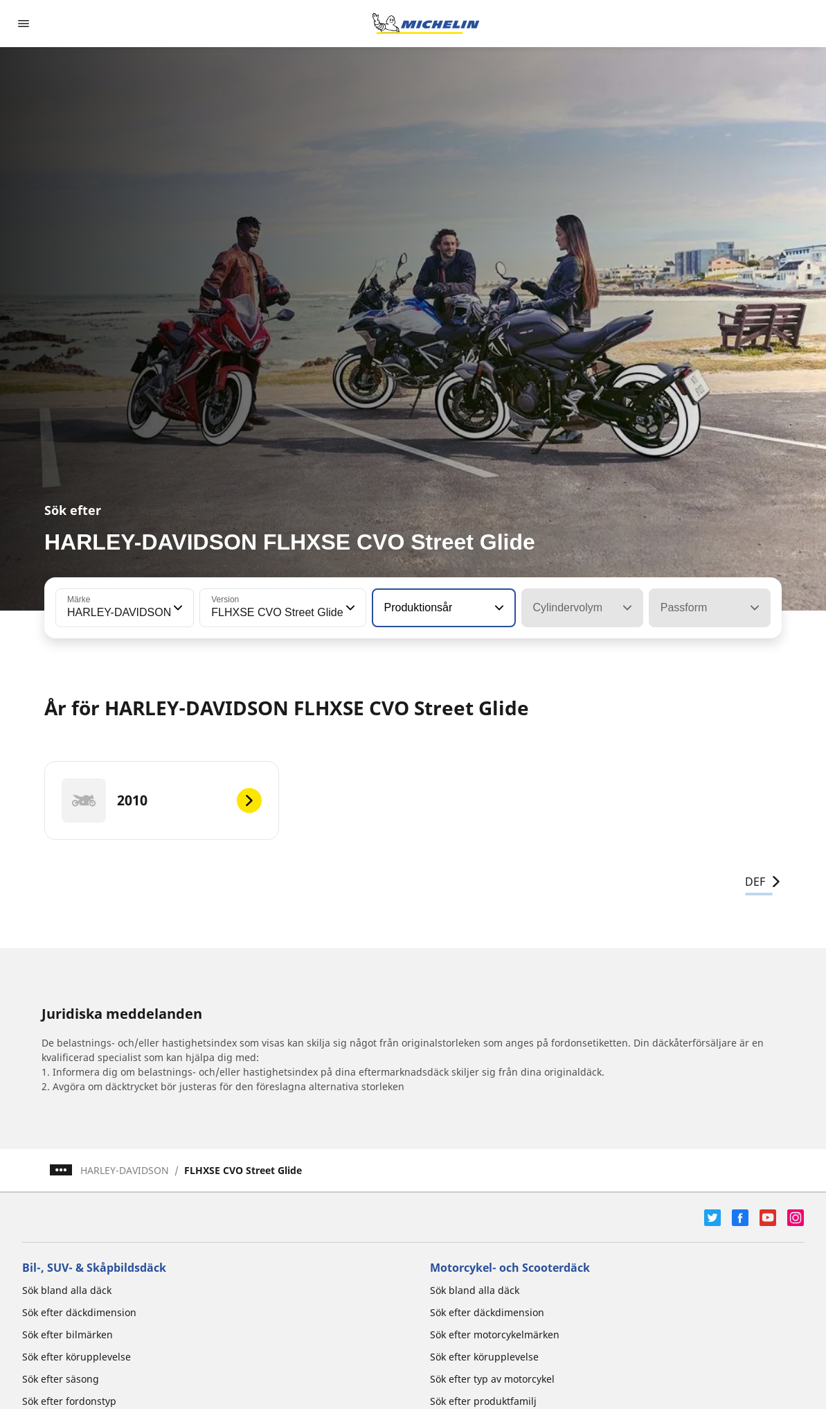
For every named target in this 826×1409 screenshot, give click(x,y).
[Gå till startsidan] (425, 23)
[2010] (161, 800)
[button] (176, 608)
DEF (763, 881)
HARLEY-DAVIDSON (124, 1170)
